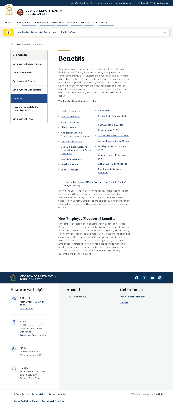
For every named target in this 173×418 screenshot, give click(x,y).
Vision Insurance (70, 122)
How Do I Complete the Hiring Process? (26, 109)
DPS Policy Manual (77, 297)
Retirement (104, 111)
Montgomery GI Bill (108, 130)
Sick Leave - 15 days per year (113, 164)
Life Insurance (68, 127)
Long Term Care (69, 170)
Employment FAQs (23, 119)
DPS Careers (23, 44)
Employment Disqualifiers (27, 90)
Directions (25, 332)
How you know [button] (121, 3)
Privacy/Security (57, 394)
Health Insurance (70, 111)
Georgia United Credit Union (113, 135)
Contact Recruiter (22, 72)
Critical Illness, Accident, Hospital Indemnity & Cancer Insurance (76, 150)
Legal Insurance (69, 164)
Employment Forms (24, 81)
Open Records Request (132, 297)
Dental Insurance (70, 116)
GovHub (158, 394)
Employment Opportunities (28, 64)
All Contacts (26, 308)
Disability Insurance (71, 141)
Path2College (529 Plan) (111, 125)
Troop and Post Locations (34, 335)
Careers (124, 302)
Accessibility (39, 394)
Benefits (17, 98)
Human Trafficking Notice (26, 401)
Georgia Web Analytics (53, 401)
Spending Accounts (71, 159)
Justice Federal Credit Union (113, 141)
